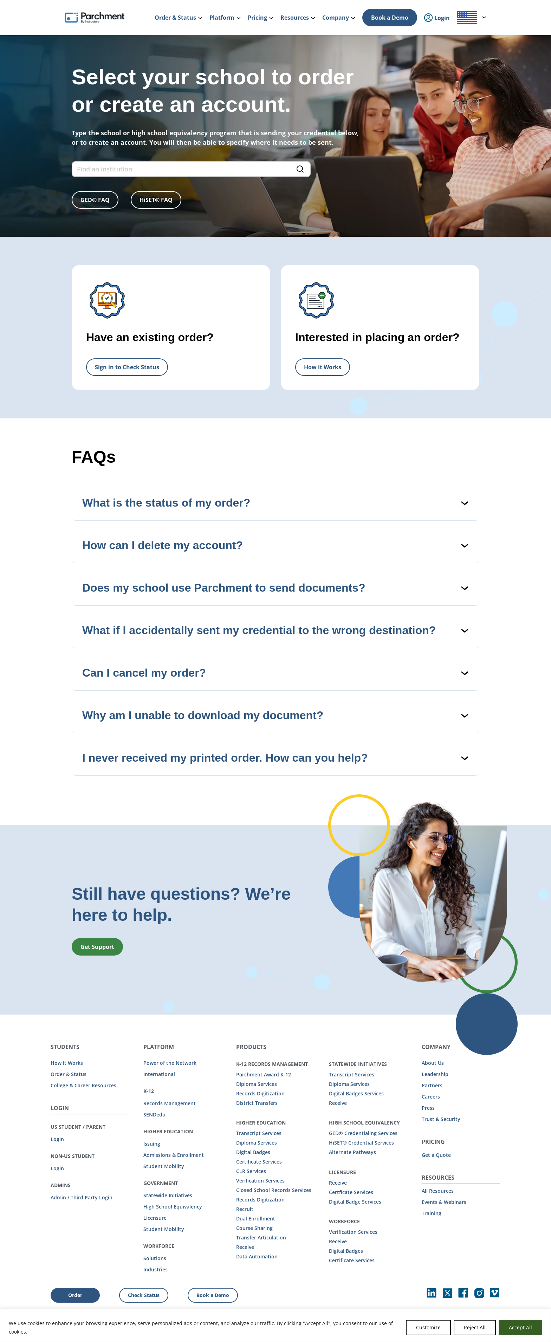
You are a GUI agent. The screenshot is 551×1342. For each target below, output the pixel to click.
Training (431, 1213)
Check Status (144, 1295)
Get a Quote (436, 1155)
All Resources (438, 1190)
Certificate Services (259, 1161)
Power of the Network (169, 1063)
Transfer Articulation (261, 1237)
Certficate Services (351, 1192)
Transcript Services (258, 1133)
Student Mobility (163, 1166)
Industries (155, 1269)
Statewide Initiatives (167, 1195)
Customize (428, 1327)
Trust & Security (441, 1119)
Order (75, 1295)
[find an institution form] (191, 169)
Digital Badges (253, 1152)
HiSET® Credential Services (361, 1142)
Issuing (151, 1143)
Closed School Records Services (273, 1190)
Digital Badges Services (356, 1093)
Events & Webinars (444, 1202)
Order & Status (68, 1074)
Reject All (475, 1327)
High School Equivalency (172, 1206)
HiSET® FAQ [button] (156, 200)
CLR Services (251, 1171)
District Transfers (257, 1103)
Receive (245, 1247)
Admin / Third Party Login (81, 1197)
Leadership (435, 1074)
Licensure (155, 1217)
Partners (432, 1085)
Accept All (520, 1327)
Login (57, 1139)
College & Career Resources (83, 1085)
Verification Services (260, 1180)
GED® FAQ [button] (95, 200)
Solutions (154, 1258)
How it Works (67, 1063)
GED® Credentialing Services (363, 1133)
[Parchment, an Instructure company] (94, 17)
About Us (433, 1063)
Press (428, 1108)
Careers (431, 1096)
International (159, 1074)
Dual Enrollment (255, 1218)
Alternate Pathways (352, 1152)
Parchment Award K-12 (263, 1074)
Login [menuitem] (437, 18)
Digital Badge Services (355, 1201)
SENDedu (154, 1114)
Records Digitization (260, 1093)
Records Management (169, 1103)
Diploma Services (256, 1084)
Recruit (244, 1209)
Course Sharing (254, 1228)
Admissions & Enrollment (173, 1155)
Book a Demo (389, 17)
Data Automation (257, 1256)
